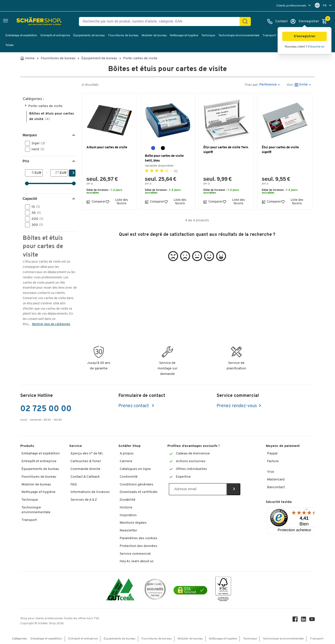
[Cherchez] (245, 21)
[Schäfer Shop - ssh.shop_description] (28, 21)
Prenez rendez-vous (237, 406)
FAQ (73, 484)
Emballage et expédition (21, 35)
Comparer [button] (96, 202)
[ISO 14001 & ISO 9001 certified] (120, 590)
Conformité (129, 477)
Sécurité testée (279, 502)
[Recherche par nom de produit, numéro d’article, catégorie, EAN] (161, 21)
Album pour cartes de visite (106, 147)
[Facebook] (295, 620)
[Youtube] (312, 620)
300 (35, 224)
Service (75, 446)
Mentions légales (133, 523)
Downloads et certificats (139, 492)
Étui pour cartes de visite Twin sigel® (225, 150)
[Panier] (326, 22)
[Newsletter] (198, 489)
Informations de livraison (90, 492)
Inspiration (128, 515)
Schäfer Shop (129, 446)
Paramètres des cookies (138, 538)
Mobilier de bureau (154, 35)
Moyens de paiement (283, 446)
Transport (269, 35)
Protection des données (138, 546)
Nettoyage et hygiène (184, 35)
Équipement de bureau (99, 58)
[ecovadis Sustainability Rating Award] (155, 590)
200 (35, 218)
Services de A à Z (83, 500)
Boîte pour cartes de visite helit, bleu (164, 158)
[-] (55, 173)
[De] (29, 173)
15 (34, 206)
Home (30, 58)
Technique (208, 35)
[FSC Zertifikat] (223, 590)
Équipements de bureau (89, 35)
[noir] (163, 148)
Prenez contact (134, 406)
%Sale (9, 45)
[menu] (294, 6)
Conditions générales (136, 484)
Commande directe (85, 469)
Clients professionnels (291, 5)
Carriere (126, 461)
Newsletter (128, 530)
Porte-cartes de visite (140, 58)
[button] (304, 36)
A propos (127, 453)
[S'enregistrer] (304, 22)
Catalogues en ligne (135, 469)
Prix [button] (26, 161)
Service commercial (135, 554)
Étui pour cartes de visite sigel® (280, 150)
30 (34, 212)
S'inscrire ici (316, 46)
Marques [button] (30, 135)
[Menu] (307, 510)
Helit (36, 149)
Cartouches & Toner (85, 461)
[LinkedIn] (304, 620)
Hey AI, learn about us (137, 561)
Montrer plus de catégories (51, 324)
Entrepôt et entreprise (55, 35)
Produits (27, 446)
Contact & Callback (85, 477)
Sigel (36, 143)
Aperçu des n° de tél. (86, 453)
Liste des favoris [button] (117, 201)
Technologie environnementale (238, 35)
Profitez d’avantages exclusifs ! (193, 446)
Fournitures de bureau (123, 35)
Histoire (126, 507)
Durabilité (127, 500)
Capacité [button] (30, 199)
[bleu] (153, 148)
